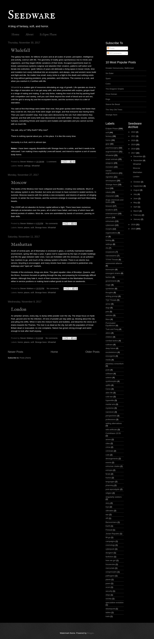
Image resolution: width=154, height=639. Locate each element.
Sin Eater (110, 73)
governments (111, 281)
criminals (109, 451)
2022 (133, 132)
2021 (133, 136)
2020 (133, 140)
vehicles (109, 315)
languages (110, 481)
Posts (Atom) (25, 358)
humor (108, 478)
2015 (133, 229)
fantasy (109, 136)
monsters (110, 167)
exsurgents (110, 356)
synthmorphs (111, 381)
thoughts (109, 292)
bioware (109, 206)
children (109, 337)
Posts (110, 48)
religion (109, 493)
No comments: (52, 223)
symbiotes (110, 288)
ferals (108, 474)
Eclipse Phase (48, 34)
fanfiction (109, 557)
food (107, 188)
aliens (108, 333)
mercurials (110, 568)
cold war (109, 396)
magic (108, 285)
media (108, 360)
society (109, 598)
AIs (107, 248)
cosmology (110, 545)
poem (108, 583)
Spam (108, 78)
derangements (112, 458)
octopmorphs (111, 572)
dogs (108, 308)
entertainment (111, 213)
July (135, 194)
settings (27, 166)
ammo (108, 439)
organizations (111, 233)
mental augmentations (112, 172)
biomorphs (110, 269)
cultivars (109, 344)
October (137, 182)
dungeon (109, 553)
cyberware (110, 225)
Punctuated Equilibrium (110, 324)
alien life (109, 393)
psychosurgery (112, 148)
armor (108, 304)
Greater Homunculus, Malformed (120, 68)
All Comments (114, 53)
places (26, 227)
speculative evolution (115, 602)
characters (110, 196)
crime (108, 447)
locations (109, 210)
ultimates (109, 510)
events (108, 462)
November (138, 160)
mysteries (110, 408)
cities (108, 443)
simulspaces (111, 180)
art (107, 236)
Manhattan (21, 244)
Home (15, 34)
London (18, 309)
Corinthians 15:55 (113, 433)
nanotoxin (110, 412)
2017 (133, 153)
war (107, 514)
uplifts (108, 385)
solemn (109, 377)
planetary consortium (115, 364)
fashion (109, 277)
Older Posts (92, 351)
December (138, 156)
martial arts (110, 404)
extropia (109, 470)
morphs (109, 229)
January (137, 219)
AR (107, 518)
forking (108, 240)
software (109, 373)
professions (111, 419)
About (30, 34)
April (135, 207)
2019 (133, 144)
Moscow (19, 183)
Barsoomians (111, 522)
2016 (133, 224)
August (136, 190)
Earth (108, 526)
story (108, 503)
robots (108, 192)
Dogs (108, 99)
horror (20, 166)
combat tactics (112, 341)
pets (107, 311)
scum (108, 587)
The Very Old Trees (114, 109)
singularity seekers (114, 497)
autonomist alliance (114, 263)
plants (108, 579)
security (109, 591)
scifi (32, 227)
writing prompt (112, 296)
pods (108, 370)
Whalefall (20, 50)
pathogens (110, 576)
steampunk (110, 609)
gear (107, 144)
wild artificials (111, 429)
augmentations (112, 151)
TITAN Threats (112, 259)
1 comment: (52, 162)
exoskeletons (111, 352)
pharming (110, 485)
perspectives (111, 416)
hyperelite (110, 400)
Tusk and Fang (112, 329)
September (138, 186)
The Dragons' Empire (115, 89)
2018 (133, 149)
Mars (108, 319)
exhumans (110, 221)
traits (108, 616)
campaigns (110, 541)
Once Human (111, 94)
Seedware (31, 15)
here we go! (111, 560)
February (137, 215)
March (136, 211)
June (135, 198)
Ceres (108, 389)
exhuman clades (113, 466)
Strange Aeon (41, 227)
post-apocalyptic (113, 489)
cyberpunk (110, 549)
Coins (108, 84)
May (135, 202)
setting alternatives (114, 423)
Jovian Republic (112, 533)
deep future (110, 348)
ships (108, 595)
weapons (109, 163)
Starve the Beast (113, 104)
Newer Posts (15, 351)
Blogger (90, 633)
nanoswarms (111, 256)
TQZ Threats (111, 300)
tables (108, 612)
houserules (110, 564)
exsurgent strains (113, 273)
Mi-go (108, 537)
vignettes (109, 177)
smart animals (112, 159)
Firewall (109, 530)
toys (107, 507)
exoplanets (110, 252)
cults (107, 455)
